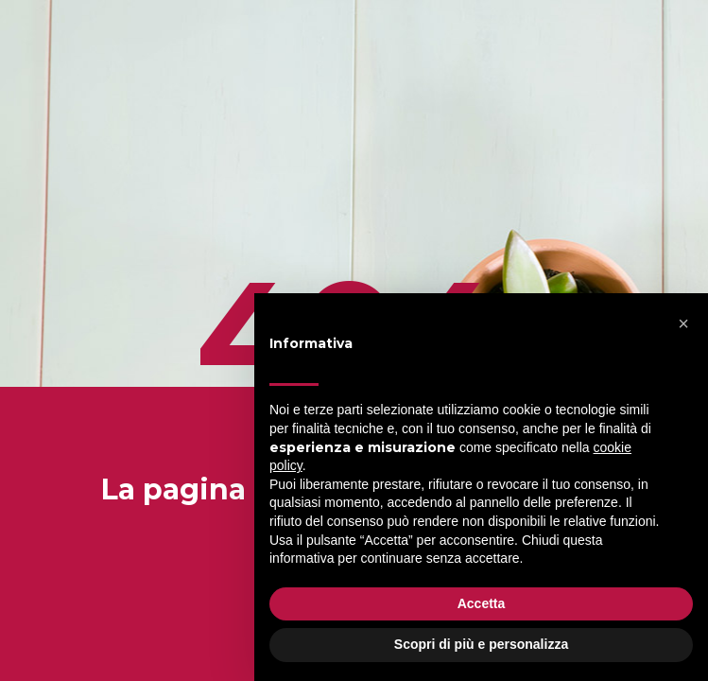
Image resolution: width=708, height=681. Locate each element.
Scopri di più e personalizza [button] (481, 644)
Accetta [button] (482, 603)
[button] (683, 323)
